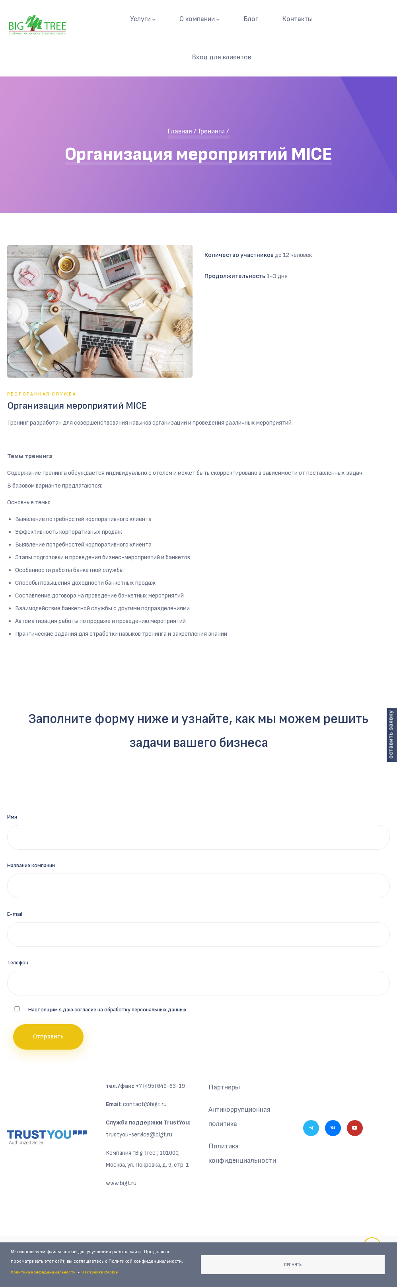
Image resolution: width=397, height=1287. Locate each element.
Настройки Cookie (100, 1272)
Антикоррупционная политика (239, 1116)
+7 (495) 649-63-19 (160, 1086)
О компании (199, 19)
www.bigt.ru (121, 1183)
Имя (12, 816)
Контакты (297, 19)
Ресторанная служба (41, 394)
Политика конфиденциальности (242, 1153)
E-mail (14, 914)
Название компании (31, 865)
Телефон (17, 962)
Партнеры (224, 1087)
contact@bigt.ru (145, 1104)
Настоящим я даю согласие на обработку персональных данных (107, 1009)
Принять (293, 1264)
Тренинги (211, 131)
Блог (250, 19)
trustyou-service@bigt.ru (139, 1134)
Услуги (143, 19)
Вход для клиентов (221, 57)
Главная (179, 131)
